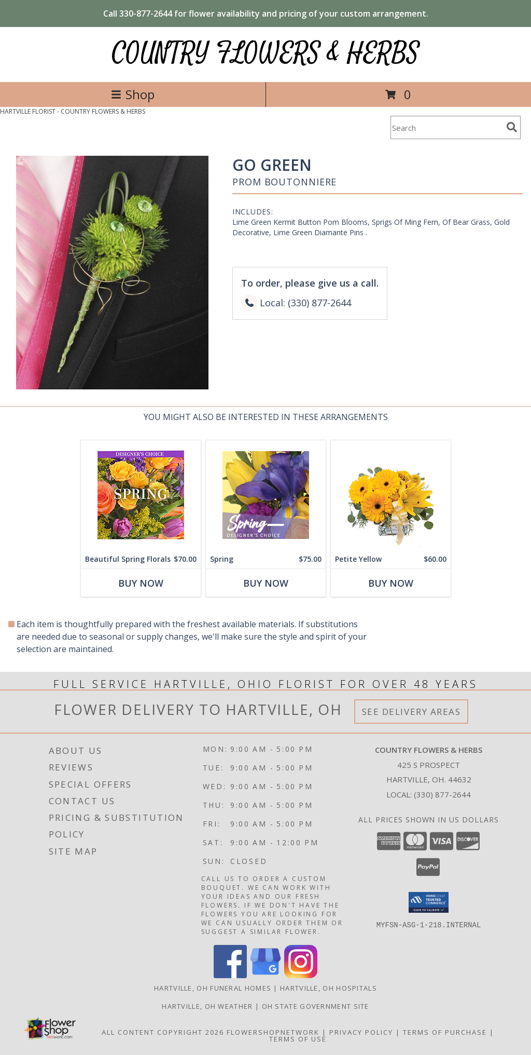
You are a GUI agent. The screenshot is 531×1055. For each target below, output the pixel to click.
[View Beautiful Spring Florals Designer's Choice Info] (141, 495)
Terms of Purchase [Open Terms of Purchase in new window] (445, 1032)
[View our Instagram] (300, 975)
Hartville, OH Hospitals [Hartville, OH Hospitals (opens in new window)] (328, 988)
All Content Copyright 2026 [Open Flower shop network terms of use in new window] (163, 1032)
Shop (133, 94)
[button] (429, 902)
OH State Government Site (315, 1006)
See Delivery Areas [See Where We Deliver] (411, 712)
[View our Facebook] (230, 975)
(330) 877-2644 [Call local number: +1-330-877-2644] (442, 794)
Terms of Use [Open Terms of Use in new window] (298, 1039)
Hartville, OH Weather (207, 1006)
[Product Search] (446, 127)
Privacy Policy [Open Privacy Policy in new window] (361, 1032)
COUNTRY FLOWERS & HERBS (266, 53)
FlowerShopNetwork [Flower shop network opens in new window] (273, 1032)
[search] (512, 127)
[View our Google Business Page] (265, 975)
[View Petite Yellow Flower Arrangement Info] (391, 495)
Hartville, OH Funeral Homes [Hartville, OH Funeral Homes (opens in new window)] (212, 988)
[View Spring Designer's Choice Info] (266, 495)
